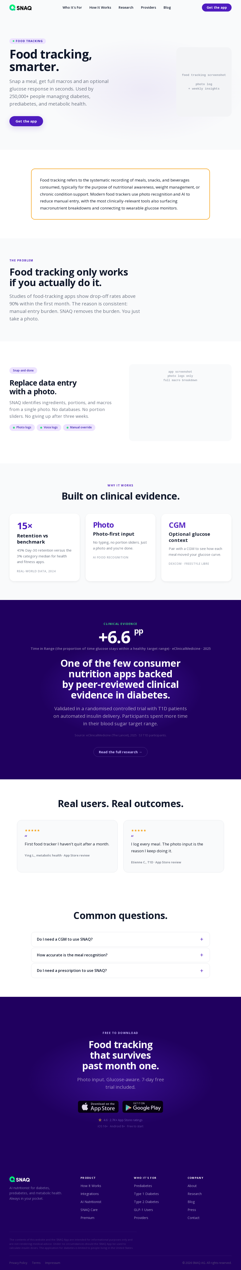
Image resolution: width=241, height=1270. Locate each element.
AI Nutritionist (90, 1201)
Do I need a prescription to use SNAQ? (120, 971)
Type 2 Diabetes (146, 1201)
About (192, 1185)
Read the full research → (120, 752)
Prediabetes (143, 1185)
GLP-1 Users (143, 1209)
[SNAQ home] (20, 7)
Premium (87, 1217)
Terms (36, 1263)
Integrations (89, 1193)
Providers (148, 7)
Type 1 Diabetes (146, 1193)
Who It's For (72, 7)
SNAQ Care (89, 1209)
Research (126, 7)
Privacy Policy (18, 1263)
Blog (167, 7)
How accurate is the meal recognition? (120, 956)
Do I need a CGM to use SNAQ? (120, 940)
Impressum (52, 1263)
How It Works (100, 7)
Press (192, 1209)
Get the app (217, 7)
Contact (194, 1217)
